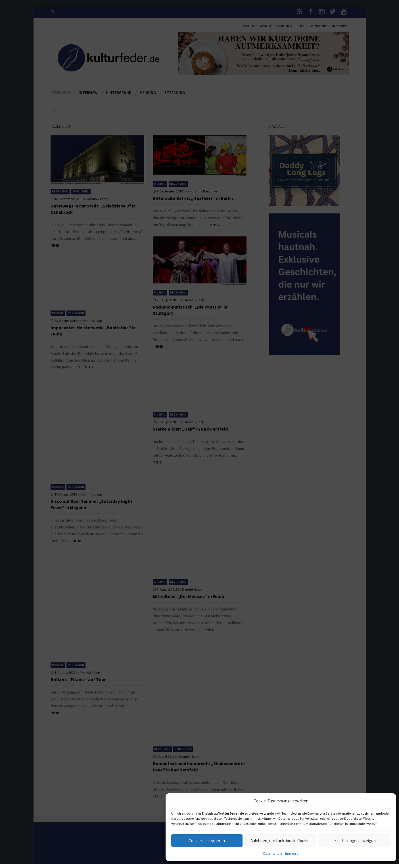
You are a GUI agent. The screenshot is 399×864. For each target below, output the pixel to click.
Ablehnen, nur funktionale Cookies (281, 840)
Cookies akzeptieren (207, 840)
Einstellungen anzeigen (355, 840)
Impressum (293, 853)
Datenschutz (272, 853)
